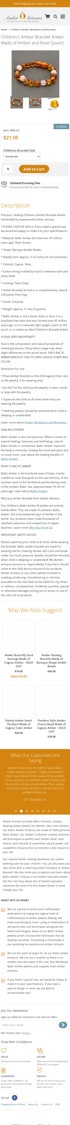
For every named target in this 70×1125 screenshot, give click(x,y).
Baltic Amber (9, 459)
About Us (33, 1104)
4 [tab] (32, 811)
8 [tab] (54, 811)
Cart (47, 16)
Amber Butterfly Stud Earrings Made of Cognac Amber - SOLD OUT (18, 644)
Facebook (15, 1097)
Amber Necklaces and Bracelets (45, 422)
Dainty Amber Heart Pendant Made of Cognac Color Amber (18, 707)
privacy (26, 1032)
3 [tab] (27, 811)
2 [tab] (21, 811)
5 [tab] (38, 811)
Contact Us (46, 1104)
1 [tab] (16, 811)
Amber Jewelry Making (43, 917)
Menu (62, 16)
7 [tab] (49, 811)
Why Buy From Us (40, 527)
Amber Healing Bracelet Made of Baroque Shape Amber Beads (51, 644)
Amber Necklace (47, 867)
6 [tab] (43, 811)
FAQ (57, 1104)
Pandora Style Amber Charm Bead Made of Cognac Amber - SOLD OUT (51, 709)
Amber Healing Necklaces (34, 859)
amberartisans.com (23, 16)
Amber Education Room (52, 876)
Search (54, 16)
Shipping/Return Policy (13, 1104)
